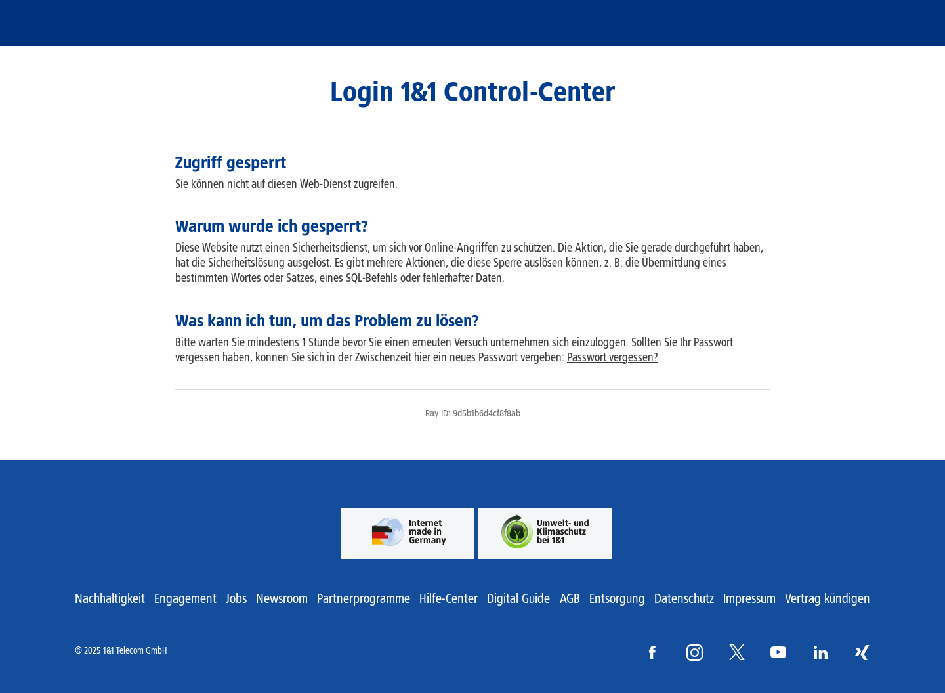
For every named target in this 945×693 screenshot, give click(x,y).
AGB (570, 598)
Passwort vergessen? (612, 357)
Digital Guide (518, 598)
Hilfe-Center (448, 598)
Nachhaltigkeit (110, 598)
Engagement (185, 598)
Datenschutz (684, 598)
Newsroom (282, 598)
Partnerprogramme (363, 598)
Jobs (236, 598)
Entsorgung (617, 598)
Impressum (749, 598)
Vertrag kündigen (827, 598)
